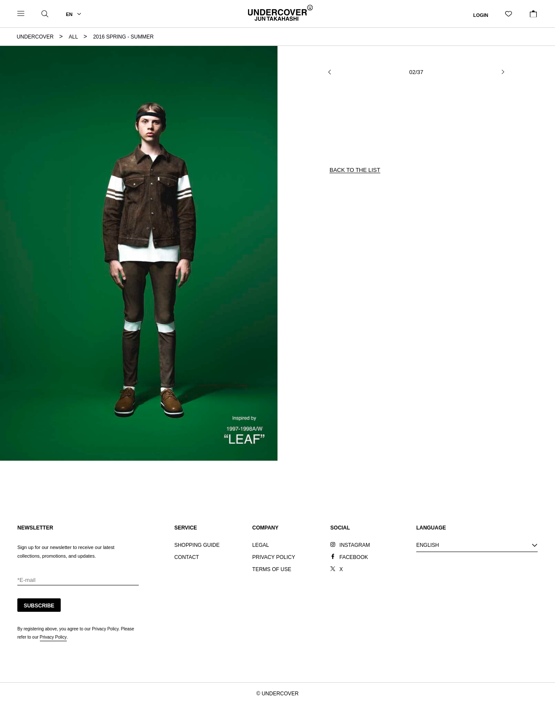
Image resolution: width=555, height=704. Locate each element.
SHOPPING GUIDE (197, 545)
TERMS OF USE (271, 569)
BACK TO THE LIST (355, 170)
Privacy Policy (53, 637)
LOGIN (480, 14)
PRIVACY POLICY (273, 557)
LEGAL (260, 545)
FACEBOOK (354, 557)
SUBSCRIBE (39, 606)
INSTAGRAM (355, 545)
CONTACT (186, 557)
